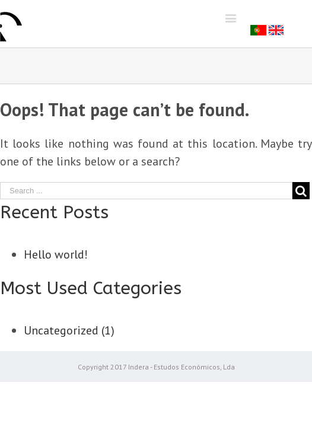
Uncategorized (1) (69, 330)
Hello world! (56, 254)
